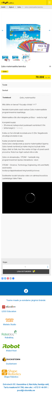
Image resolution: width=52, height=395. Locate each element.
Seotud (5, 90)
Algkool (11, 7)
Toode (4, 85)
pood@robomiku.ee (26, 390)
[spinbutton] (26, 267)
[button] (48, 266)
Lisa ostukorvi (24, 271)
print (50, 66)
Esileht (3, 7)
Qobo (19, 7)
